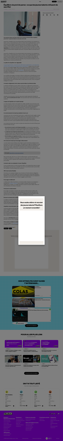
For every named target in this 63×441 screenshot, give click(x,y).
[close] (43, 197)
